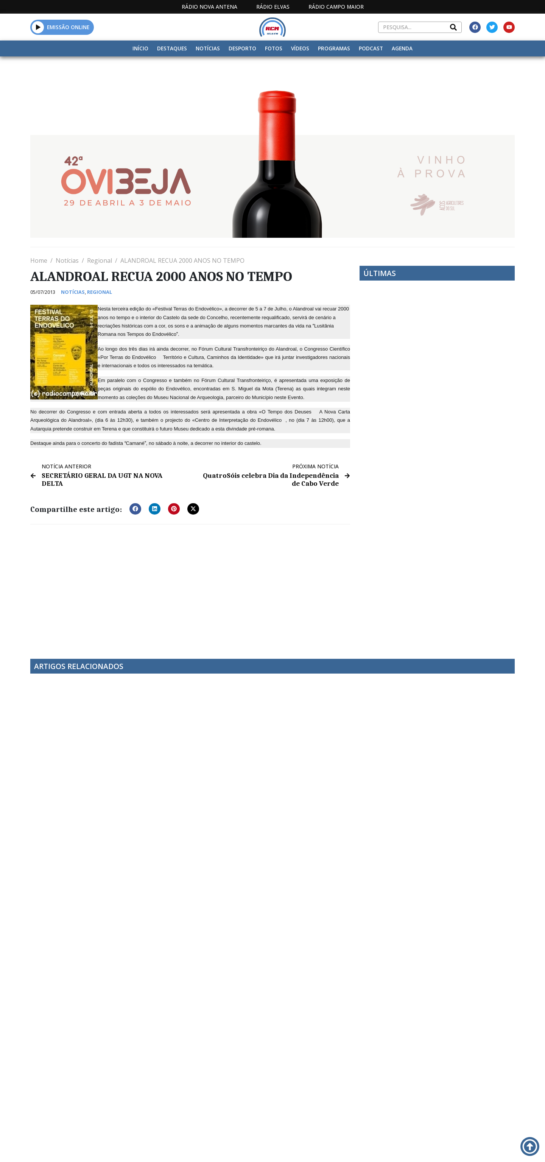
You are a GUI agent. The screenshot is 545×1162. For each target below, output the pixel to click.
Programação (322, 1082)
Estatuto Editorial (258, 1082)
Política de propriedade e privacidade (460, 1082)
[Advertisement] (190, 586)
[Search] (453, 27)
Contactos (373, 1082)
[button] (38, 27)
